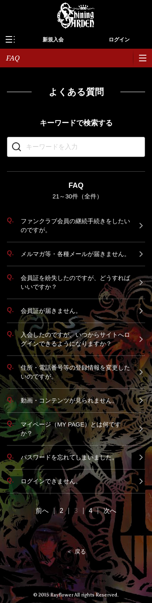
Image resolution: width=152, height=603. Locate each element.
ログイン (119, 40)
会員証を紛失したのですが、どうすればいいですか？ (75, 282)
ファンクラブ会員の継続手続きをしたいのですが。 (75, 225)
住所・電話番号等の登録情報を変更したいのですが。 (75, 372)
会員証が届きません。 (51, 310)
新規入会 (53, 40)
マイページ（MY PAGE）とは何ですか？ (71, 429)
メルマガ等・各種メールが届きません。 (75, 253)
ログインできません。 (51, 481)
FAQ (13, 58)
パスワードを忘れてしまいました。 (69, 457)
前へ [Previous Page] (42, 511)
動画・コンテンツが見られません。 (69, 400)
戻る (80, 551)
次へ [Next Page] (109, 511)
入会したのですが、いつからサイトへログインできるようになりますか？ (75, 339)
